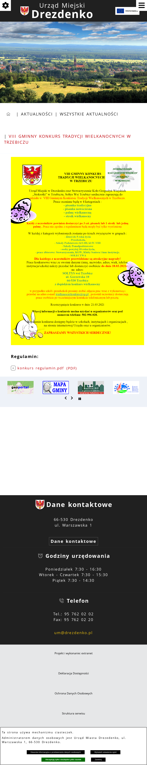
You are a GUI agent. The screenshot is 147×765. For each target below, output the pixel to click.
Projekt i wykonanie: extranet (74, 653)
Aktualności (37, 114)
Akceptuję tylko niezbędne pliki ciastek (63, 759)
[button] (66, 398)
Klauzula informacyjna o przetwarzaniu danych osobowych (56, 752)
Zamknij (98, 759)
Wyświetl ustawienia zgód (105, 752)
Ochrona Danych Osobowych (73, 693)
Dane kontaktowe (73, 541)
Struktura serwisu (73, 713)
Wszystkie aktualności (89, 114)
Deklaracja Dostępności (73, 673)
